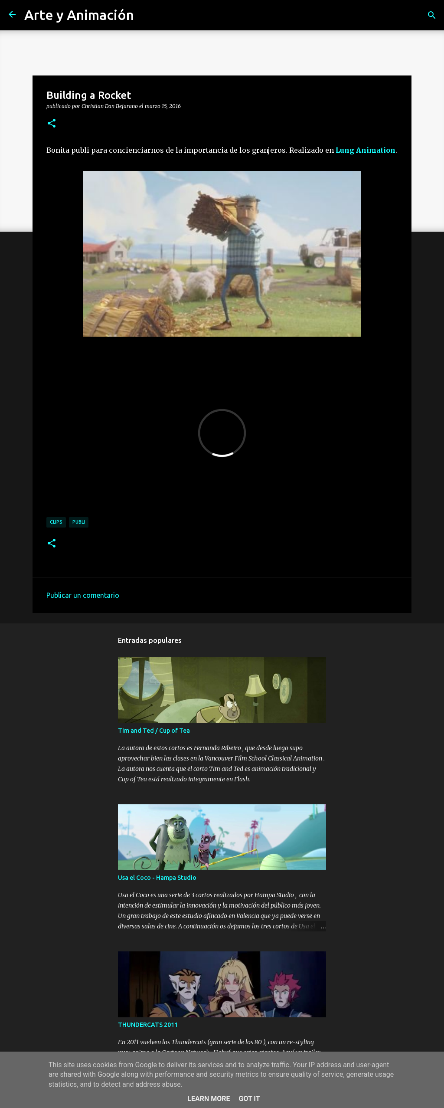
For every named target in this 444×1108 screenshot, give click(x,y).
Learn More (208, 1099)
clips (56, 521)
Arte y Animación (79, 15)
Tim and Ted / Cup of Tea (154, 730)
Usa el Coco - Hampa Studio (157, 877)
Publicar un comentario (82, 595)
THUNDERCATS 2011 (148, 1024)
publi (78, 521)
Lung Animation (365, 150)
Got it (249, 1099)
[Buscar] (432, 15)
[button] (51, 123)
